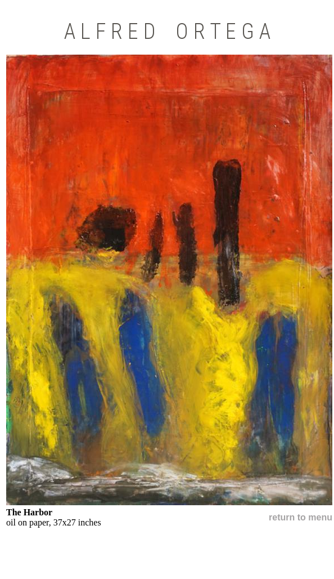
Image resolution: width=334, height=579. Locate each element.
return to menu (300, 517)
